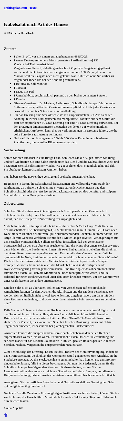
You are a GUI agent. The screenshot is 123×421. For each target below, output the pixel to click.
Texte (33, 8)
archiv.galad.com (15, 8)
